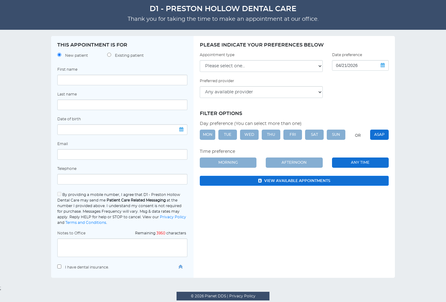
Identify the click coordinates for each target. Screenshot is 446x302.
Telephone (67, 169)
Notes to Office (71, 233)
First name (67, 69)
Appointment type (217, 55)
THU (271, 134)
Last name (67, 94)
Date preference (347, 55)
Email (62, 144)
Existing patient (129, 55)
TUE (227, 134)
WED (249, 134)
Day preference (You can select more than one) (251, 124)
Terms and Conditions (85, 222)
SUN (336, 134)
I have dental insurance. (87, 267)
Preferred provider (217, 81)
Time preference (217, 151)
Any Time (360, 162)
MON (207, 134)
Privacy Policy (173, 217)
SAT (314, 134)
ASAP (379, 134)
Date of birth (69, 119)
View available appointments (294, 181)
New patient (76, 55)
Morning (228, 162)
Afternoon (294, 162)
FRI (293, 134)
